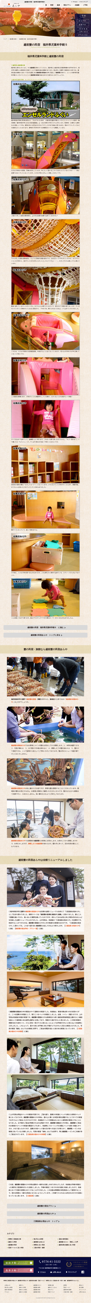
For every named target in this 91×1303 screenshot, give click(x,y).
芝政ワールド (51, 1292)
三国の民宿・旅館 (39, 1247)
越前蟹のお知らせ (39, 1242)
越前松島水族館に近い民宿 (67, 1245)
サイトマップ (83, 1)
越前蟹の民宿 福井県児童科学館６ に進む (45, 627)
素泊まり (81, 1285)
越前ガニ (21, 1285)
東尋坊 (65, 1285)
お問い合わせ (83, 31)
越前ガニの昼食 (23, 1292)
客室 (51, 5)
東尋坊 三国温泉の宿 (14, 1239)
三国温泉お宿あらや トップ (45, 1221)
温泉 (58, 5)
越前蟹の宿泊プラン (45, 1206)
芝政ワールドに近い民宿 (15, 1247)
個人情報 (81, 1287)
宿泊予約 (82, 21)
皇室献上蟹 (51, 1285)
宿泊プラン (67, 5)
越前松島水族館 (67, 1289)
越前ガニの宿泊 (23, 1289)
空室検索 (83, 29)
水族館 (77, 5)
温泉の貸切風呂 (63, 1239)
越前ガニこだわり (52, 1287)
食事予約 (82, 25)
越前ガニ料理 (12, 1242)
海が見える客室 (38, 1239)
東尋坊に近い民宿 (39, 1245)
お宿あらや (7, 1285)
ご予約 (85, 5)
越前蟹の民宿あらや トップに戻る (45, 635)
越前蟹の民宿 (35, 75)
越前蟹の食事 (37, 1287)
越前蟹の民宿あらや (43, 72)
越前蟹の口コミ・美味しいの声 (68, 1242)
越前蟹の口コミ (37, 1285)
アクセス (75, 1)
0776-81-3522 (82, 35)
